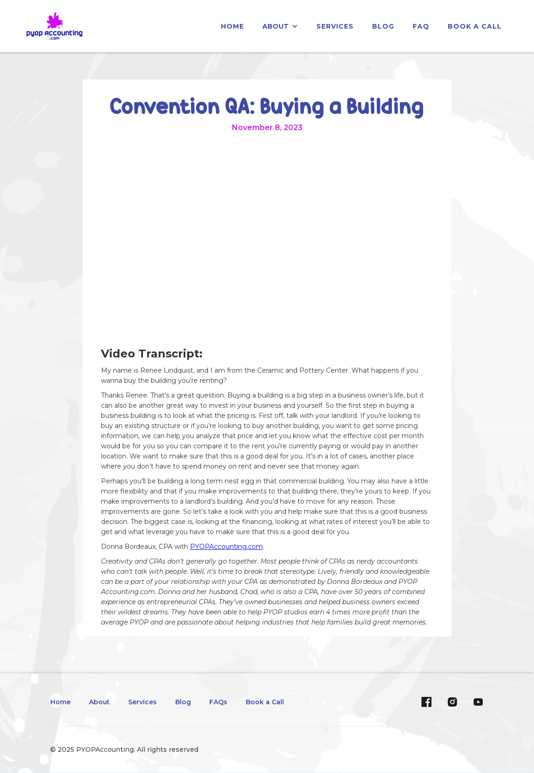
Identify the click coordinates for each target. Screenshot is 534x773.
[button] (280, 26)
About (99, 702)
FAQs (218, 702)
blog (383, 26)
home (232, 26)
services (335, 26)
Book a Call (475, 26)
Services (142, 702)
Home (60, 702)
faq (421, 26)
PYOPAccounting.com (226, 546)
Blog (183, 702)
